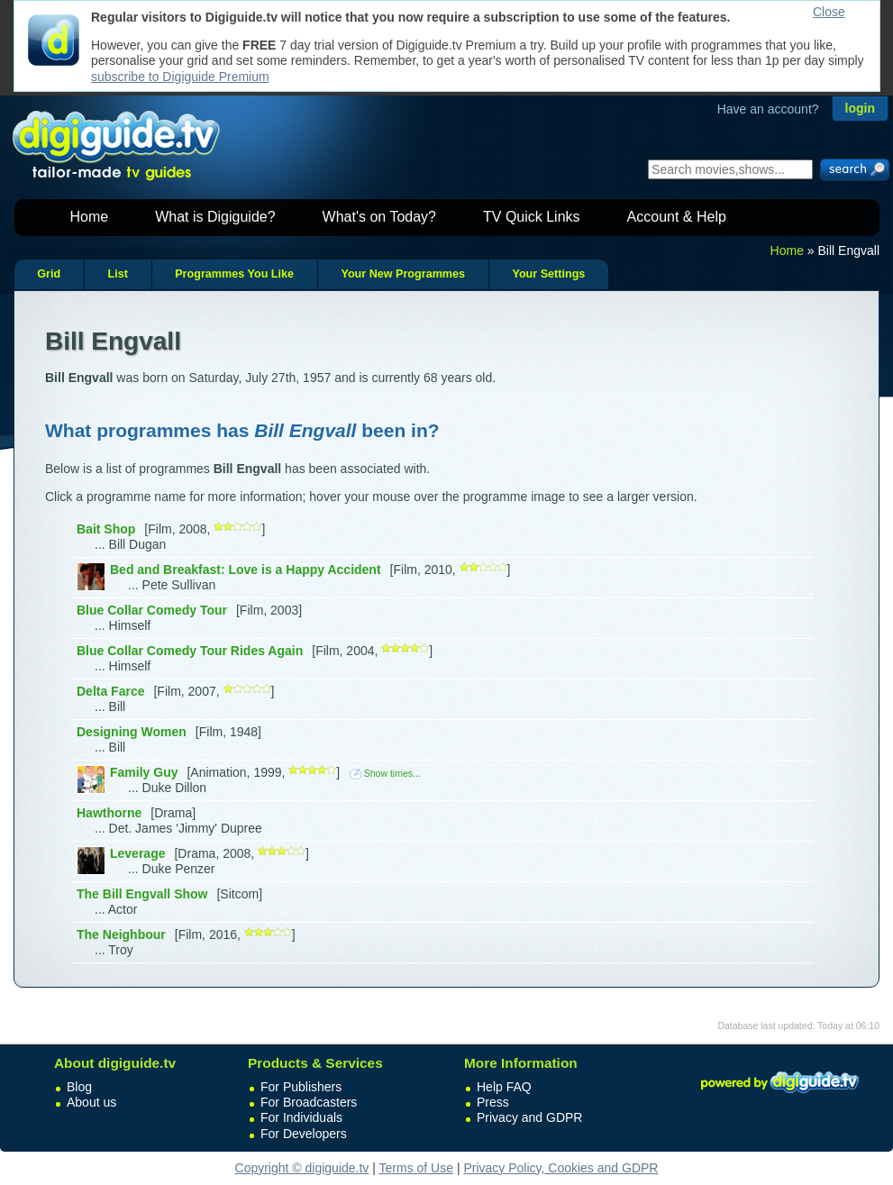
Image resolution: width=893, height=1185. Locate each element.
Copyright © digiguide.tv (302, 1168)
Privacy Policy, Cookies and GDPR (560, 1168)
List (117, 274)
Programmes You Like (234, 274)
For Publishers (301, 1087)
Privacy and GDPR (529, 1117)
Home (89, 216)
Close (829, 12)
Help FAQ (504, 1087)
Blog (79, 1087)
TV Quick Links (531, 216)
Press (493, 1102)
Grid (48, 274)
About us (91, 1102)
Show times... (385, 773)
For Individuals (301, 1117)
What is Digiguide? (215, 216)
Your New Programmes (403, 274)
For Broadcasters (308, 1102)
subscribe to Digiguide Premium (180, 76)
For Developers (303, 1133)
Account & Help (676, 216)
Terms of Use (416, 1168)
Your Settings (548, 274)
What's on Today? (379, 216)
